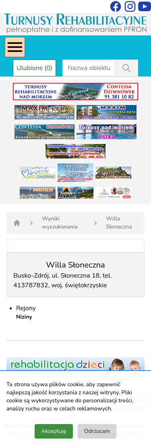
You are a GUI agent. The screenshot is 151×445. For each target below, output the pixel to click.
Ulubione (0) (34, 68)
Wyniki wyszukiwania (60, 223)
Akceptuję (53, 431)
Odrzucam (97, 431)
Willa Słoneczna (119, 223)
